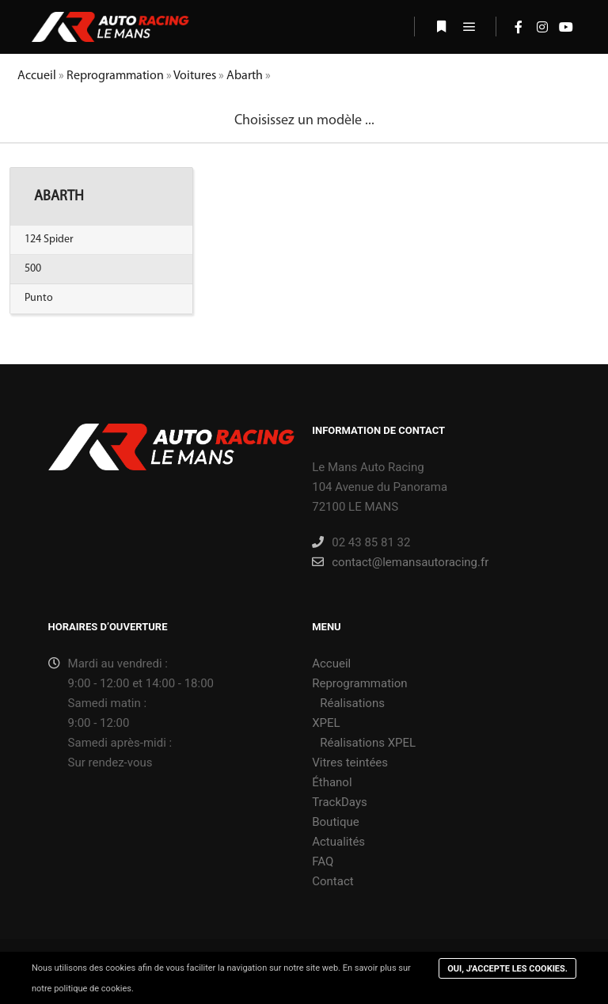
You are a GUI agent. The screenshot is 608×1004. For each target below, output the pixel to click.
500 (33, 269)
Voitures (194, 76)
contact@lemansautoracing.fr (400, 562)
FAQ (322, 861)
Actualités (338, 842)
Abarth (244, 76)
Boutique (335, 822)
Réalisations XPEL (368, 743)
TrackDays (339, 802)
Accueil (36, 76)
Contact (332, 881)
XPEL (326, 723)
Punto (39, 298)
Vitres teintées (350, 762)
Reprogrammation (115, 76)
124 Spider (49, 239)
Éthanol (332, 782)
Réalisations (352, 703)
